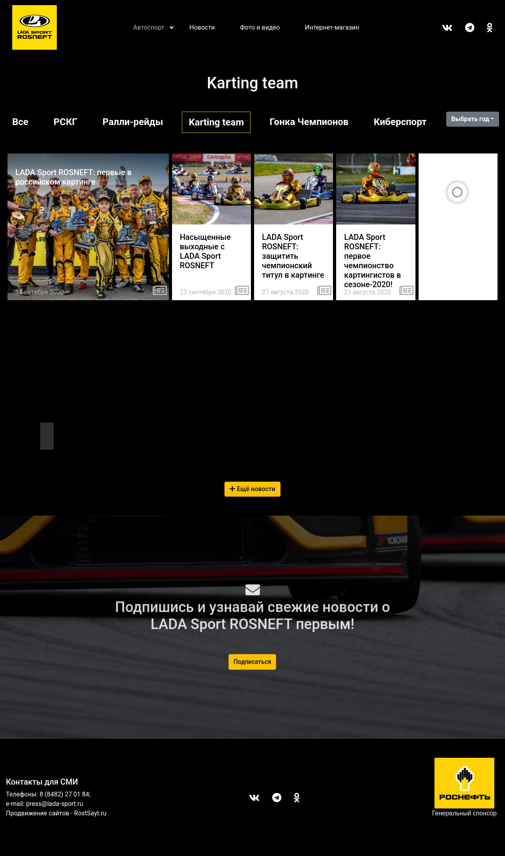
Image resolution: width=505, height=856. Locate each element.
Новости (202, 27)
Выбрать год (470, 119)
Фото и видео (260, 27)
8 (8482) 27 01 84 (64, 794)
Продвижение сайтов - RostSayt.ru (56, 813)
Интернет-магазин (332, 27)
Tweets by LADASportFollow (45, 419)
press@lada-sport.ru (54, 803)
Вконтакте (441, 27)
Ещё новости (252, 489)
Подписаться (252, 662)
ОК (483, 27)
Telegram (463, 27)
